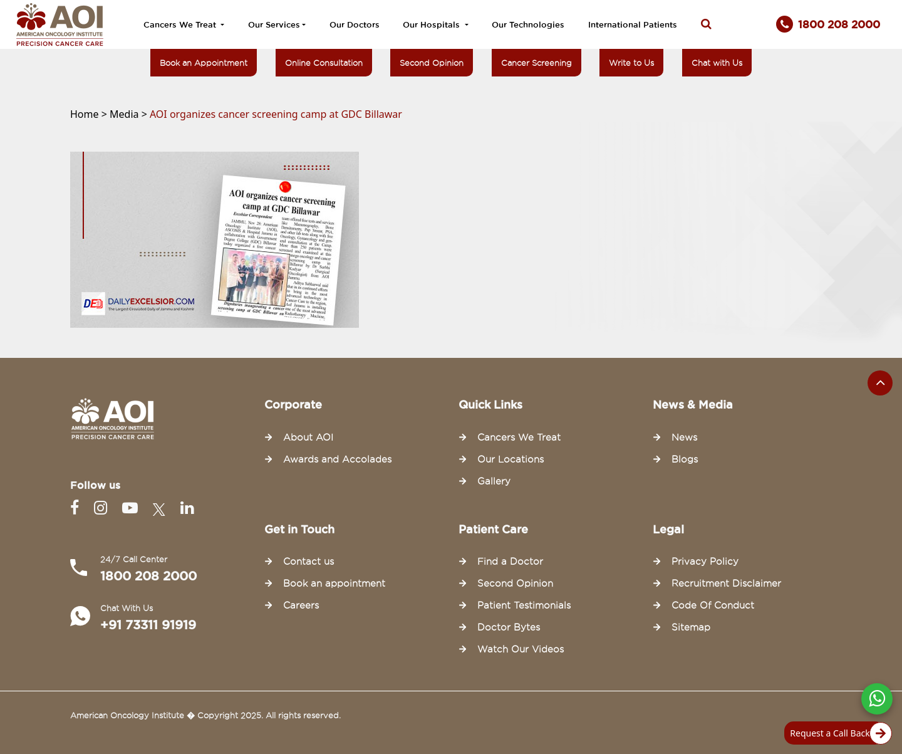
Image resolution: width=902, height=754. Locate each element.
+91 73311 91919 (148, 625)
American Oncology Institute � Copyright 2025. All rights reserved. (205, 715)
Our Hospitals (432, 24)
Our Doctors (354, 24)
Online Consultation (324, 62)
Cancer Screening (536, 62)
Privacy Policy (705, 562)
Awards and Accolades (337, 459)
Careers (301, 605)
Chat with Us (717, 62)
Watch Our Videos (520, 649)
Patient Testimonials (524, 605)
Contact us (308, 562)
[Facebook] (77, 508)
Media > (130, 114)
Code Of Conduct (712, 605)
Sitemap (690, 627)
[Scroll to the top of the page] (880, 382)
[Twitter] (161, 508)
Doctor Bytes (508, 627)
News (684, 437)
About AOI (308, 437)
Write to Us (631, 62)
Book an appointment (334, 584)
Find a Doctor (510, 562)
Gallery (494, 481)
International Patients (632, 24)
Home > (90, 114)
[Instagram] (103, 508)
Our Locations (510, 459)
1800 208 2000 (148, 576)
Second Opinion (432, 62)
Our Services (274, 24)
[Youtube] (132, 508)
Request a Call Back (837, 733)
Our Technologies (528, 24)
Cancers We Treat (181, 24)
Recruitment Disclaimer (726, 584)
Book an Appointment (203, 62)
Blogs (684, 459)
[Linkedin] (187, 508)
